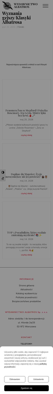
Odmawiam (14, 379)
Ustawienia (38, 379)
